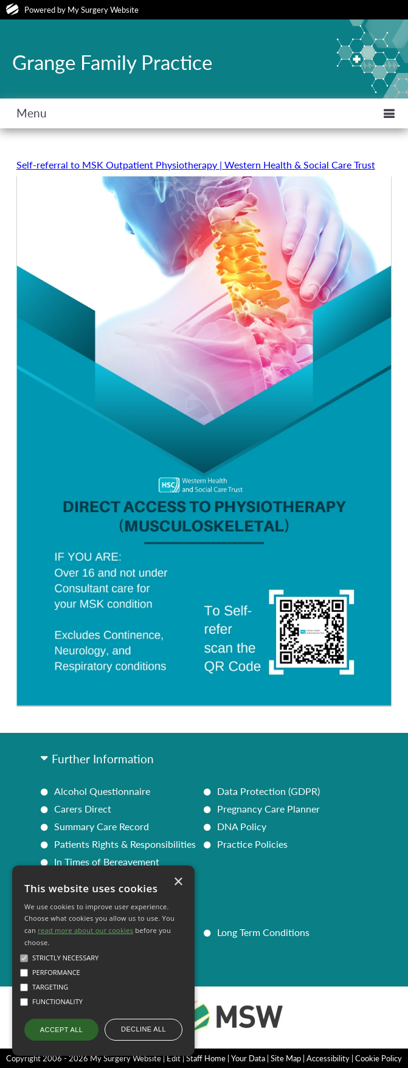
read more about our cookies (85, 930)
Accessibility (328, 1058)
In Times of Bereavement (106, 861)
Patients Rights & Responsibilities (125, 844)
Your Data (248, 1058)
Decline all (143, 1029)
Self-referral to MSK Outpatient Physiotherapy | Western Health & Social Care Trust (195, 164)
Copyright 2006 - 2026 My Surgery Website (83, 1058)
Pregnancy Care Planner (268, 808)
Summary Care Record (101, 826)
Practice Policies (252, 844)
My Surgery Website (103, 10)
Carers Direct (82, 808)
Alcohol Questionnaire (102, 791)
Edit (174, 1058)
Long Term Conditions (263, 932)
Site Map (286, 1058)
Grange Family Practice (112, 62)
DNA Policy (241, 826)
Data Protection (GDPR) (268, 791)
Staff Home (206, 1058)
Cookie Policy (378, 1058)
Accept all (61, 1029)
